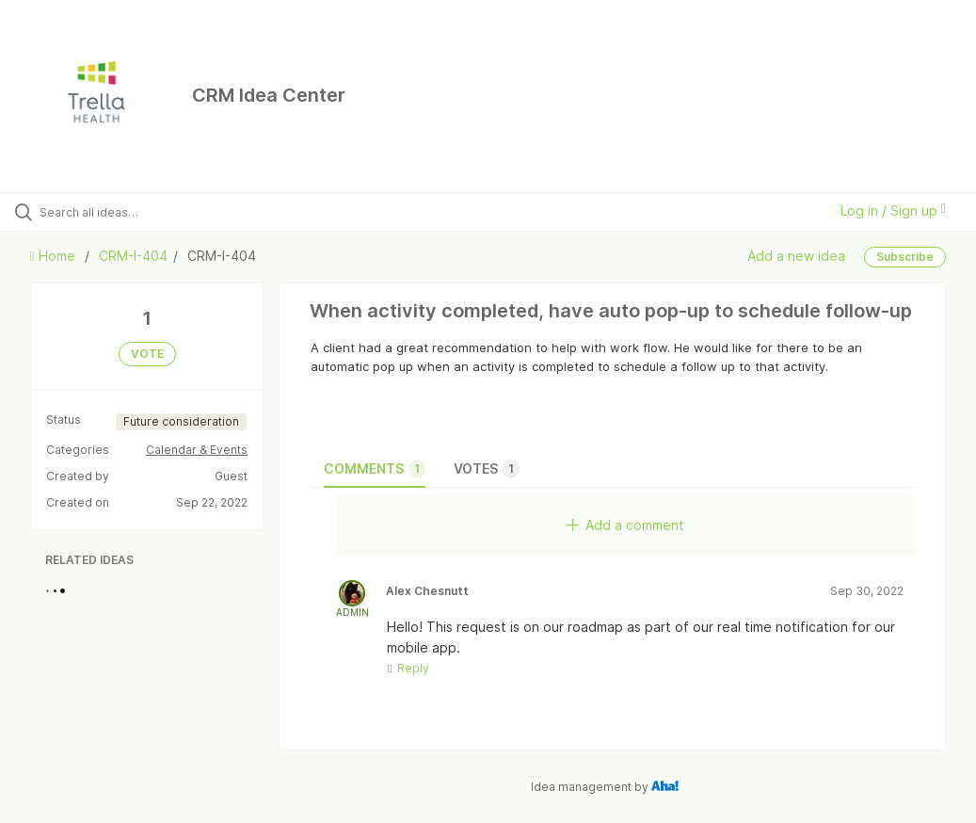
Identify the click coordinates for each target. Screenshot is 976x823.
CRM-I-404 (133, 256)
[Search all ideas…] (127, 212)
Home (54, 256)
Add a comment (625, 525)
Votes (487, 469)
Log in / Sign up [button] (893, 210)
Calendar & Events (197, 450)
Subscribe (905, 257)
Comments (374, 469)
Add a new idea (796, 255)
